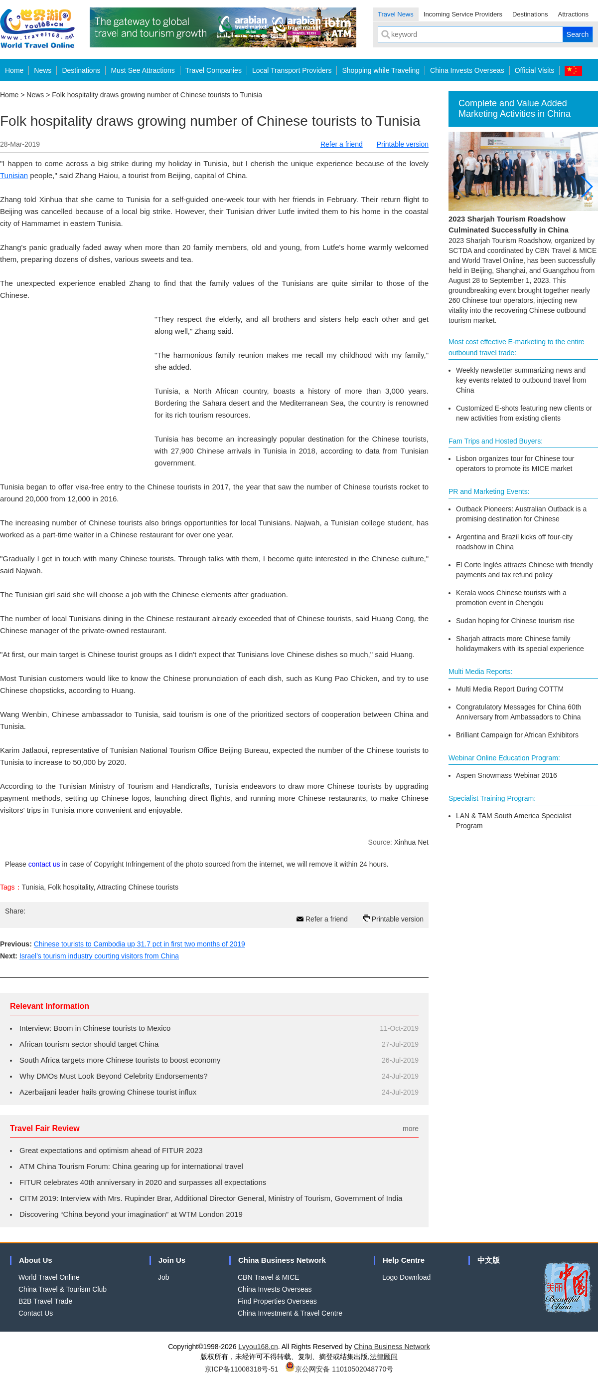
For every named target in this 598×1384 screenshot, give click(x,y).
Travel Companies (213, 70)
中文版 (488, 1260)
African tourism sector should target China (88, 1044)
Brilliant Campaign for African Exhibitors (517, 735)
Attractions (573, 14)
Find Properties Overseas (277, 1301)
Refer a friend (341, 144)
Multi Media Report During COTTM (510, 689)
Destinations (530, 14)
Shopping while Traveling (381, 70)
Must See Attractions (142, 70)
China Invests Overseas (467, 70)
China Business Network (282, 1260)
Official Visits (535, 70)
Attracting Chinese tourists (137, 887)
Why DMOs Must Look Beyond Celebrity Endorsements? (113, 1076)
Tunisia (33, 887)
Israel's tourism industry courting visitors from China (99, 956)
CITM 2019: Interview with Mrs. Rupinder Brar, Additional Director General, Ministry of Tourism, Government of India (210, 1198)
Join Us (171, 1260)
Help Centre (404, 1260)
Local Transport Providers (292, 70)
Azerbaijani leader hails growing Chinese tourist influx (107, 1092)
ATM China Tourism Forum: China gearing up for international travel (131, 1166)
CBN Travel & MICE (268, 1277)
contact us (44, 864)
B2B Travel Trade (45, 1301)
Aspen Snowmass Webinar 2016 (506, 775)
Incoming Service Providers (463, 14)
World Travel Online (49, 1277)
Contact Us (35, 1313)
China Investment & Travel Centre (290, 1313)
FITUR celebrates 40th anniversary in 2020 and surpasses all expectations (142, 1182)
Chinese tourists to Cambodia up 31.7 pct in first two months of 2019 (139, 944)
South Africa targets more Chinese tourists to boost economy (120, 1060)
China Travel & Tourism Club (62, 1289)
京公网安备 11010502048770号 (339, 1369)
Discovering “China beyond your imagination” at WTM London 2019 (131, 1214)
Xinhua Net (411, 842)
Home (14, 70)
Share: (15, 911)
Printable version (403, 144)
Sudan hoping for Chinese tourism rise (515, 621)
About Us (35, 1260)
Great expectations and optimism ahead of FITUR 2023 (111, 1150)
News (42, 70)
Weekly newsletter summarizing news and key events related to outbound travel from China (521, 380)
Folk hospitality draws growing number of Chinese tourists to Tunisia (157, 95)
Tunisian (14, 175)
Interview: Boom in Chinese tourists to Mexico (94, 1028)
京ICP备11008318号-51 (242, 1369)
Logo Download (406, 1277)
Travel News (396, 14)
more (411, 1129)
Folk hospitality (71, 887)
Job (163, 1277)
